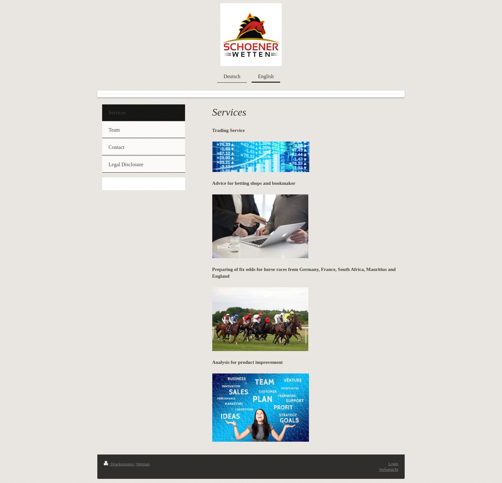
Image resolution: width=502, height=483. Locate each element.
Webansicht (388, 469)
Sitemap (143, 464)
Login (393, 463)
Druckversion (119, 464)
